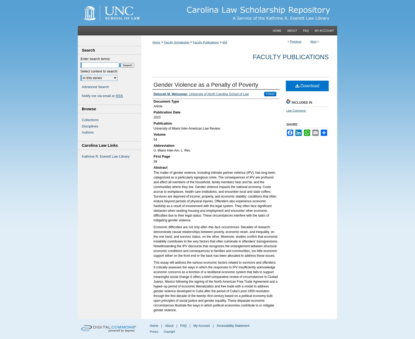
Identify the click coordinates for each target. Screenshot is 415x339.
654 (224, 42)
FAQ (183, 326)
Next (313, 41)
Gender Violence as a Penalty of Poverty (206, 84)
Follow (270, 93)
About (169, 326)
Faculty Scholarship (176, 42)
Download (307, 86)
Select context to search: (99, 71)
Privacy (154, 331)
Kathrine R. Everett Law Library (106, 156)
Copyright (169, 331)
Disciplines (90, 126)
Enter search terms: (95, 59)
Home (156, 42)
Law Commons (296, 110)
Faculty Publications (206, 42)
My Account (201, 326)
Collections (90, 120)
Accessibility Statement (233, 326)
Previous (295, 41)
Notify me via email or (102, 96)
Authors (88, 132)
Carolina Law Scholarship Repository (239, 13)
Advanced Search (95, 87)
